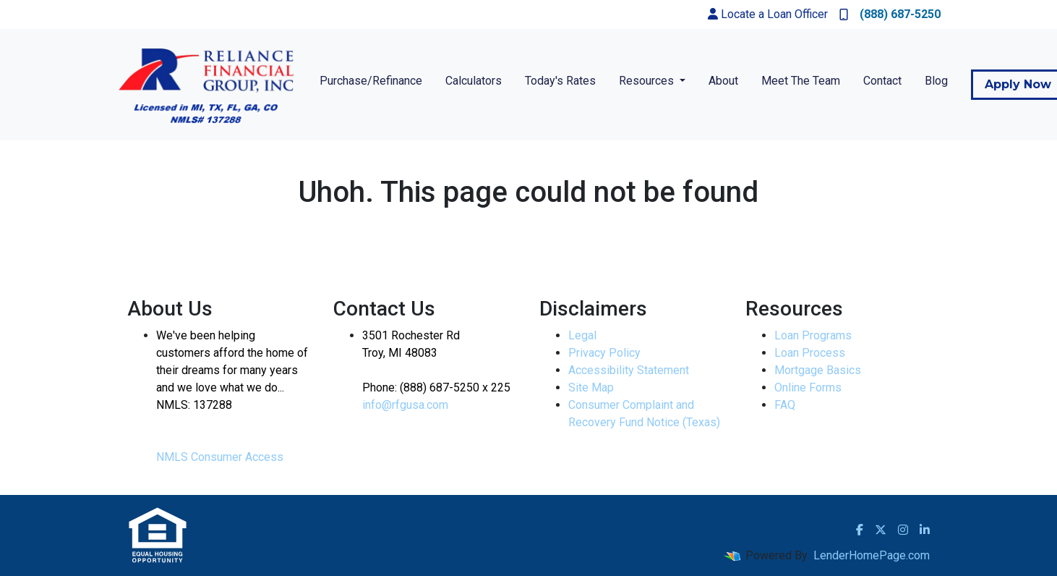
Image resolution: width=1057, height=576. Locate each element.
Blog (936, 81)
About (723, 81)
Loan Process (809, 353)
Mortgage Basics (817, 370)
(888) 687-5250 (890, 14)
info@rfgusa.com (405, 405)
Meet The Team (800, 81)
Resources (648, 81)
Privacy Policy (604, 353)
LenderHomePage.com (871, 555)
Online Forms (808, 387)
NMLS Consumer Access (219, 457)
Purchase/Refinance (371, 81)
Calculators (473, 81)
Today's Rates (560, 81)
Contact (882, 81)
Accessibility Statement (628, 370)
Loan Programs (813, 335)
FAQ (784, 405)
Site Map (591, 387)
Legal (582, 335)
